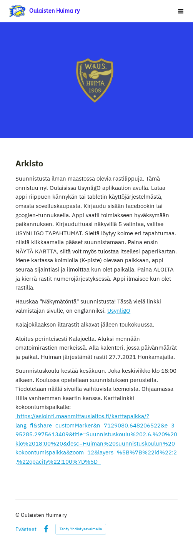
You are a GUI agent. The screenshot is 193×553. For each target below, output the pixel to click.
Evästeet (26, 529)
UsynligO (118, 310)
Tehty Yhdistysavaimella (81, 528)
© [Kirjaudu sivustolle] (18, 514)
